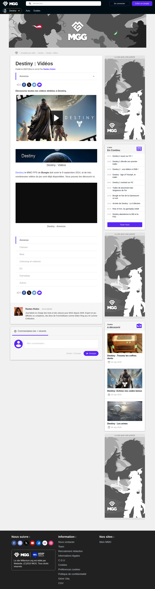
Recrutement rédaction (70, 551)
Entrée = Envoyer (73, 353)
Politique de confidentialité (72, 574)
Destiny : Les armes (117, 423)
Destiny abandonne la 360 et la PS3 (125, 215)
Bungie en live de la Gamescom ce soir (126, 197)
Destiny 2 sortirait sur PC (123, 182)
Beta (22, 254)
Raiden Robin (49, 69)
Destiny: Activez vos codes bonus (124, 391)
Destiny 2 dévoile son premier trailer (125, 162)
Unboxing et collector (30, 261)
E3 (21, 268)
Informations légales (69, 555)
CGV (60, 583)
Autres (23, 283)
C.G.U (61, 560)
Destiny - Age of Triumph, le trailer (124, 176)
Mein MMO (105, 542)
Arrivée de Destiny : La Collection (126, 203)
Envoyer (91, 353)
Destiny (40, 53)
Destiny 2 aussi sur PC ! (123, 156)
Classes (24, 247)
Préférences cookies (69, 569)
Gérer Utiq (63, 578)
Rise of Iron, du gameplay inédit (126, 209)
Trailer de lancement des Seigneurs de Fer (123, 189)
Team (61, 546)
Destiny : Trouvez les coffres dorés (121, 357)
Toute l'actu (124, 225)
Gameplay (25, 275)
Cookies (62, 565)
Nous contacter (66, 542)
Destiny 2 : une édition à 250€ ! (125, 169)
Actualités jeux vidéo (28, 53)
